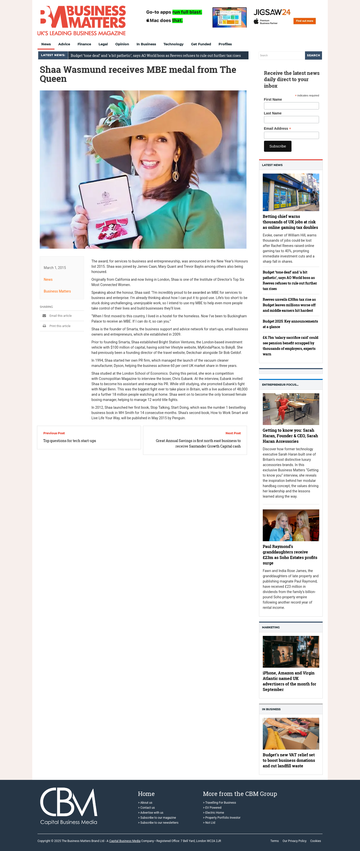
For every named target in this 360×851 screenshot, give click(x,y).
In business (271, 709)
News (46, 44)
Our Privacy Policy (294, 841)
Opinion (122, 44)
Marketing (271, 627)
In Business (146, 44)
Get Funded (201, 44)
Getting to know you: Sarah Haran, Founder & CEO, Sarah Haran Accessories (290, 436)
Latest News (272, 165)
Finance (84, 44)
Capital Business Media (124, 841)
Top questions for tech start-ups (69, 440)
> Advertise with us (150, 812)
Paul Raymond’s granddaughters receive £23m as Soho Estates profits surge (290, 554)
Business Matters (57, 291)
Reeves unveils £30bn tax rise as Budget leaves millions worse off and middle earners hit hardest (289, 305)
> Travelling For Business (219, 802)
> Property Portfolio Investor (221, 817)
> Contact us (146, 807)
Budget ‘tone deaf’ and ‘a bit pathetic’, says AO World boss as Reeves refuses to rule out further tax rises (156, 55)
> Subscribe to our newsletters (158, 822)
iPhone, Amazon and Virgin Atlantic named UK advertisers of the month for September (289, 681)
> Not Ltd (209, 822)
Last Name (273, 113)
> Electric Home (213, 812)
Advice (64, 44)
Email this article (56, 316)
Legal (103, 44)
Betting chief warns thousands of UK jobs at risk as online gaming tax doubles (290, 222)
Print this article (55, 326)
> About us (145, 802)
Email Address (277, 128)
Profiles (225, 44)
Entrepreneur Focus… (280, 384)
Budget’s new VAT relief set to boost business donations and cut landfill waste (289, 760)
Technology (174, 44)
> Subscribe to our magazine (157, 817)
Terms (274, 841)
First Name (273, 99)
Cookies (315, 841)
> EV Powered (212, 807)
